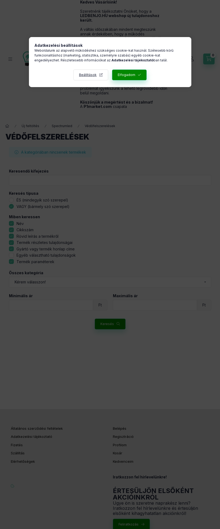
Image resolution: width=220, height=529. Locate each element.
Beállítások (88, 75)
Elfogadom (126, 75)
